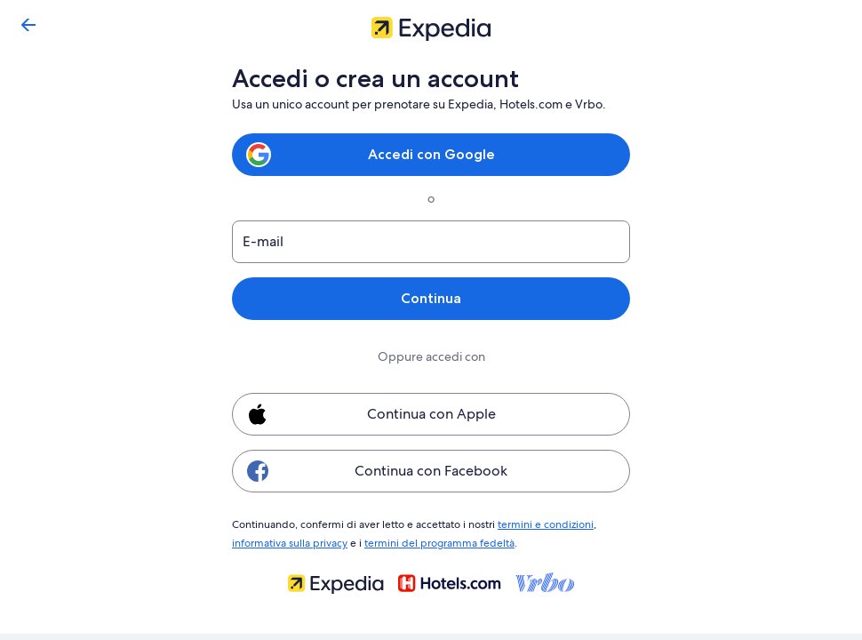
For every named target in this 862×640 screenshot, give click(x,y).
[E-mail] (431, 241)
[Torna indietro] (28, 25)
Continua (431, 298)
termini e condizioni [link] (537, 523)
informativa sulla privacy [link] (289, 540)
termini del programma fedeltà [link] (435, 540)
